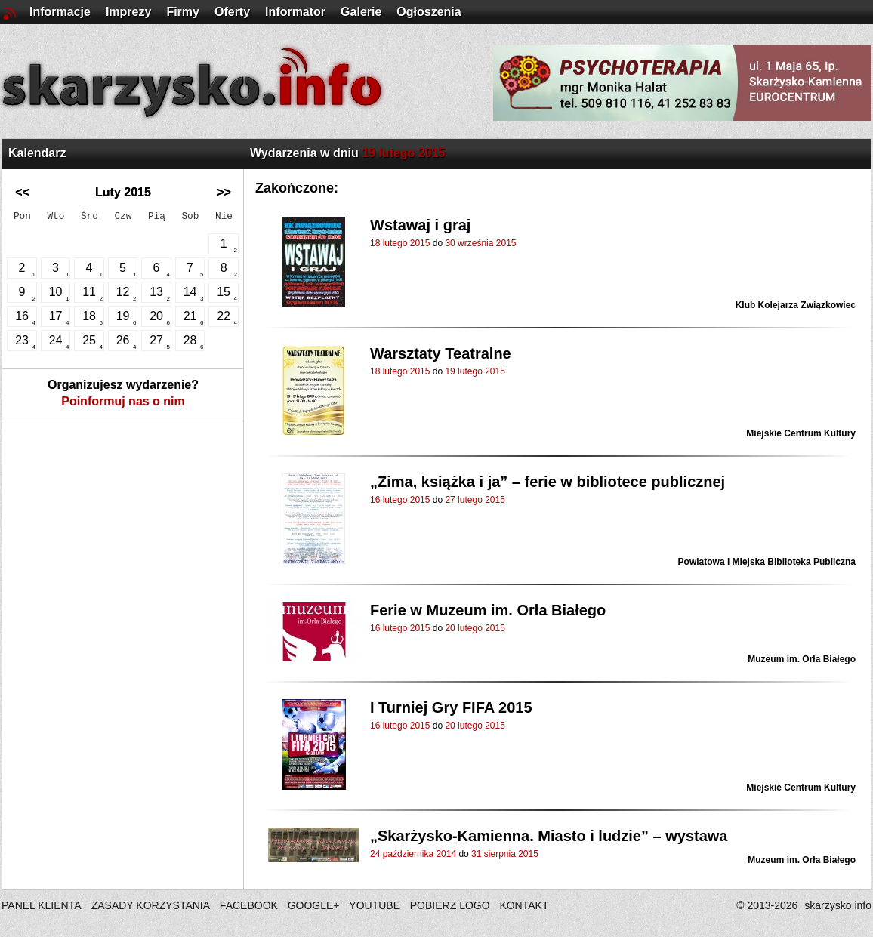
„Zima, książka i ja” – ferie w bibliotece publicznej (547, 481)
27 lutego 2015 (474, 500)
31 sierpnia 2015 (504, 854)
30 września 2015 (480, 243)
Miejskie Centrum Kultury (801, 433)
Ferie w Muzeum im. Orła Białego (488, 610)
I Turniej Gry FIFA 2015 (451, 707)
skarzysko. (837, 905)
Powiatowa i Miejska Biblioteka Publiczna (767, 561)
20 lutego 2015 (474, 628)
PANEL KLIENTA (43, 905)
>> (224, 192)
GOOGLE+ (314, 905)
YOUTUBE (374, 905)
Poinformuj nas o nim (123, 401)
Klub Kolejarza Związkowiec (796, 305)
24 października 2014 (413, 854)
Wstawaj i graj (420, 225)
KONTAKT (523, 905)
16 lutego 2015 (400, 500)
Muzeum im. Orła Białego (802, 659)
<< (22, 192)
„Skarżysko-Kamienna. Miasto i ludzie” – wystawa (549, 836)
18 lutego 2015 (400, 243)
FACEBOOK (249, 905)
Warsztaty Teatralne (440, 353)
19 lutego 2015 (474, 371)
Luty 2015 (123, 192)
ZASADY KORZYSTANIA (150, 905)
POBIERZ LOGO (450, 905)
